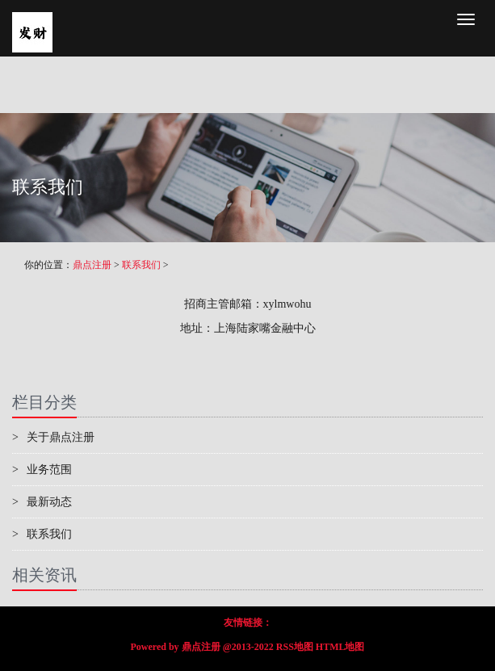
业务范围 (42, 469)
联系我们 (141, 264)
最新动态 (42, 502)
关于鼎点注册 (53, 437)
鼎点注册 (92, 264)
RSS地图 (294, 646)
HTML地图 (340, 646)
